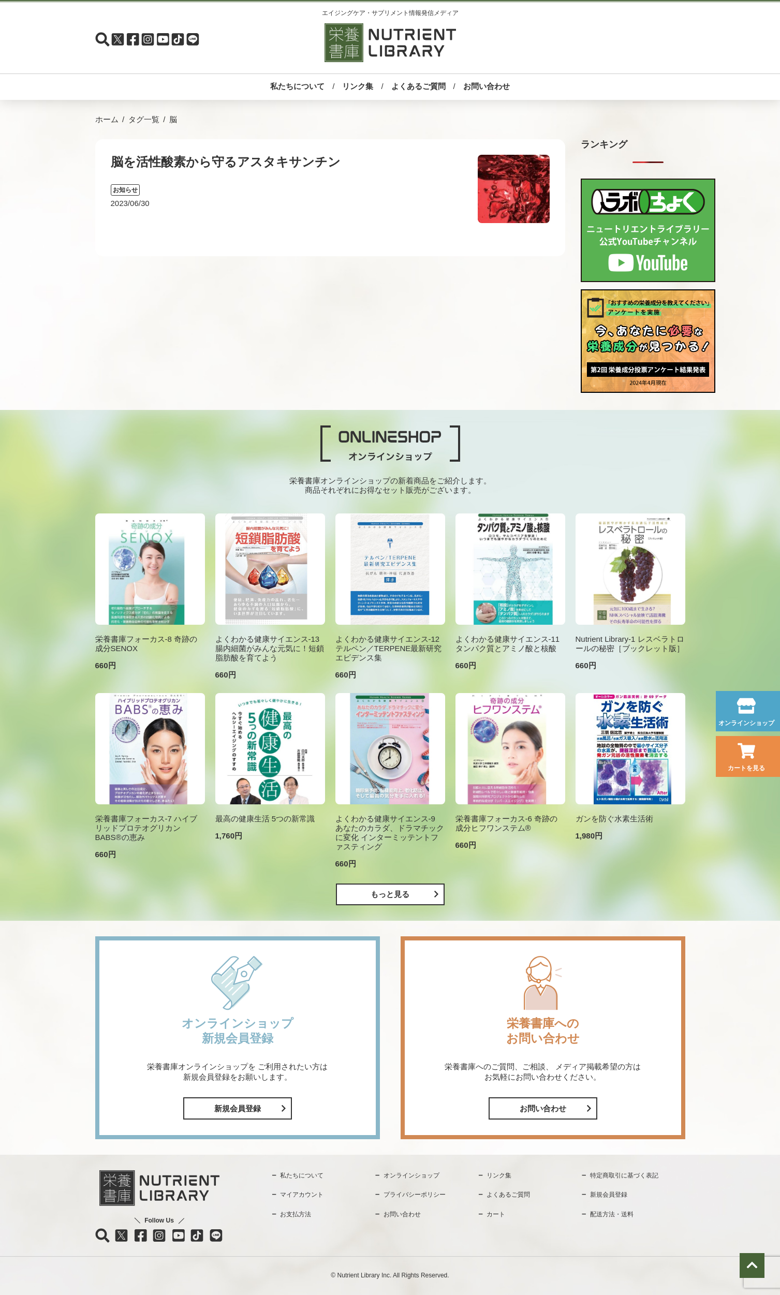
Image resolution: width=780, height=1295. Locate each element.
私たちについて (297, 86)
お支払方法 (295, 1214)
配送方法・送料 (612, 1214)
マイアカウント (301, 1194)
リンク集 (357, 86)
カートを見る (746, 768)
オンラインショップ (746, 723)
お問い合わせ (486, 86)
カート (496, 1214)
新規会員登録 (237, 1108)
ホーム (107, 119)
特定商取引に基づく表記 (624, 1175)
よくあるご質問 (418, 86)
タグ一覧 (143, 119)
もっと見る (390, 894)
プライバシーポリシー (415, 1194)
